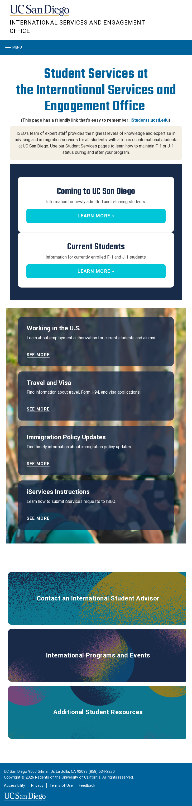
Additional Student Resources (98, 712)
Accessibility (14, 785)
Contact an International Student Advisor (98, 598)
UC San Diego (40, 12)
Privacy (37, 785)
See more (38, 354)
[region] (96, 57)
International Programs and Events (98, 655)
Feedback (87, 785)
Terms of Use (61, 785)
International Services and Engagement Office (77, 26)
